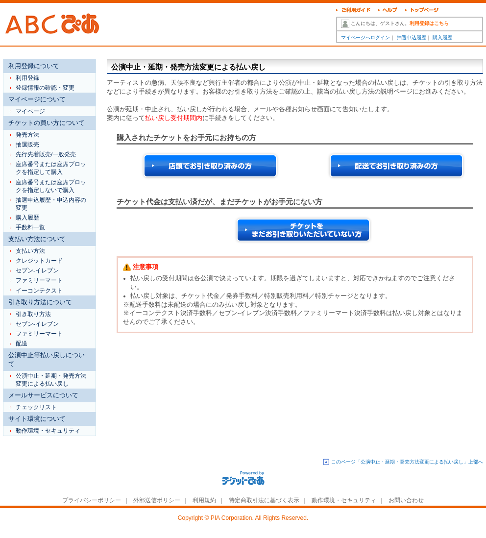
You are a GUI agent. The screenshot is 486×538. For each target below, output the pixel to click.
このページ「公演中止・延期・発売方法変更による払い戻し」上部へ (407, 462)
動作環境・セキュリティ (344, 500)
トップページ (422, 11)
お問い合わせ (406, 500)
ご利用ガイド (353, 11)
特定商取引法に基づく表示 (264, 500)
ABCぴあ (54, 24)
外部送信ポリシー (156, 500)
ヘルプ (387, 11)
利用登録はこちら (429, 23)
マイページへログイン (365, 37)
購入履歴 (442, 37)
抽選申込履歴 (411, 37)
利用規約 (204, 500)
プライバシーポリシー (91, 500)
